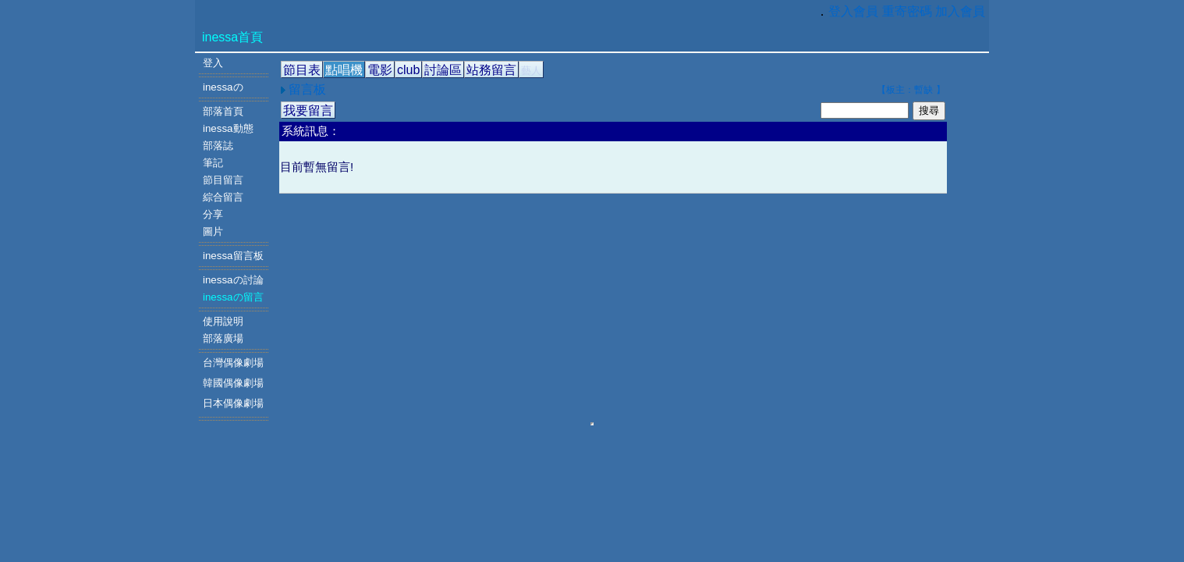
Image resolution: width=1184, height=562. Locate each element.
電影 (379, 69)
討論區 (443, 69)
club (408, 69)
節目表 (302, 69)
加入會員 (960, 11)
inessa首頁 (232, 37)
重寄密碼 (907, 11)
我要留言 (308, 110)
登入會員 (853, 11)
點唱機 (344, 69)
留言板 (305, 89)
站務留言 (491, 69)
